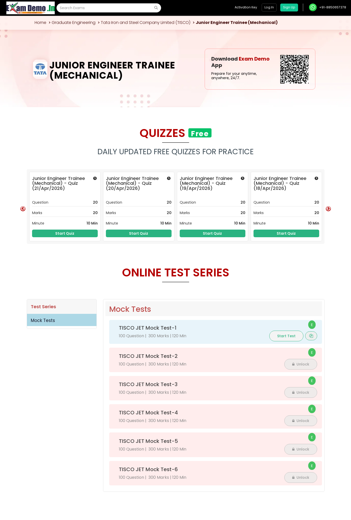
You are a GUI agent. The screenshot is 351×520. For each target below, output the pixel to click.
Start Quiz (64, 233)
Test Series (43, 306)
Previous (22, 208)
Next (328, 208)
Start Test (286, 336)
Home (40, 22)
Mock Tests (43, 320)
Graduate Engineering (73, 22)
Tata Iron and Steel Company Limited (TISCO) (145, 22)
